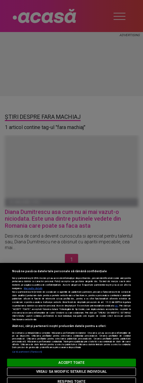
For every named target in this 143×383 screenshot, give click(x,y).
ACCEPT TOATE (71, 363)
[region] (71, 323)
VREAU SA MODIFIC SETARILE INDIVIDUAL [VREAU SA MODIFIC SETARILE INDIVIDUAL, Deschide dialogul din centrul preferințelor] (71, 372)
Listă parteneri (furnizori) (27, 351)
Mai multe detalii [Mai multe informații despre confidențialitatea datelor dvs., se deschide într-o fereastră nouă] (33, 288)
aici (116, 305)
